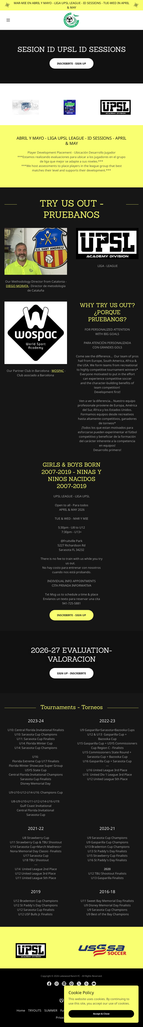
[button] (14, 20)
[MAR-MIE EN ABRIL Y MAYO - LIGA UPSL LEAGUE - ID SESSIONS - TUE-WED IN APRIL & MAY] (71, 5)
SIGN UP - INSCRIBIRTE (71, 673)
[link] (71, 20)
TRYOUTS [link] (34, 1010)
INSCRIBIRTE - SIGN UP (71, 63)
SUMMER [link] (50, 1010)
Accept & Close (101, 1013)
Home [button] (21, 1010)
